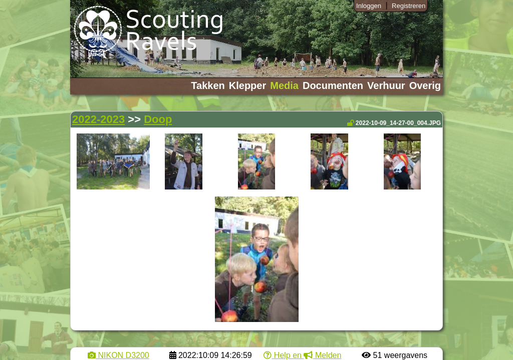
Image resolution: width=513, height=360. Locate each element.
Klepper (247, 85)
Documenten (333, 85)
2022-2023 (98, 119)
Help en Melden (302, 355)
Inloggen (368, 6)
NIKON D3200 (118, 355)
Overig (425, 85)
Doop (158, 119)
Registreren (408, 6)
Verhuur (386, 85)
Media (284, 85)
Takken (207, 85)
